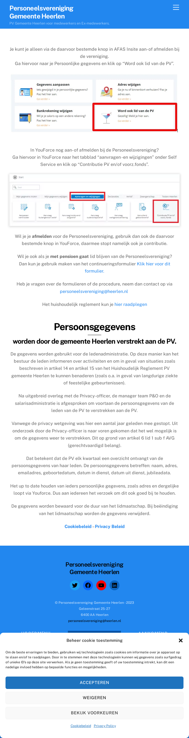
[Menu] (176, 7)
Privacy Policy (105, 726)
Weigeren (94, 697)
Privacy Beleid (110, 526)
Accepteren (94, 682)
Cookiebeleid (81, 726)
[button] (180, 640)
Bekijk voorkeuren (94, 712)
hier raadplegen (131, 304)
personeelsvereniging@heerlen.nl (94, 291)
